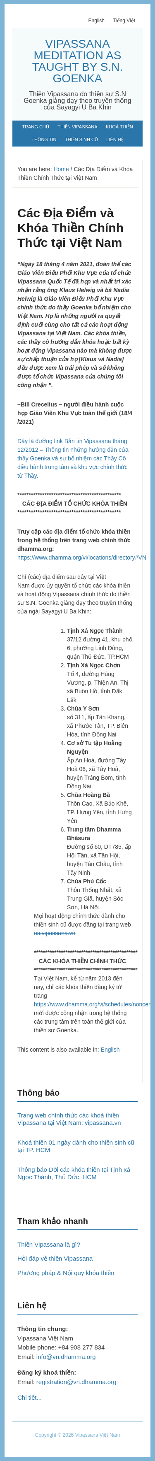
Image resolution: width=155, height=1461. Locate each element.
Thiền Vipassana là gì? (48, 1244)
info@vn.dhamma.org (66, 1356)
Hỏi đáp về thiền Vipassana (55, 1258)
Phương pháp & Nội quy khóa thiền (65, 1272)
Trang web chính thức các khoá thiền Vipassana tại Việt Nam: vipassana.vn (69, 1119)
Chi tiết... (29, 1397)
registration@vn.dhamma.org (76, 1381)
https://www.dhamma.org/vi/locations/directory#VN (81, 557)
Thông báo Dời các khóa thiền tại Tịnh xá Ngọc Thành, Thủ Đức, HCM (73, 1173)
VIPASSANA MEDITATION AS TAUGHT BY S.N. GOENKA (77, 61)
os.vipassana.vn (54, 933)
